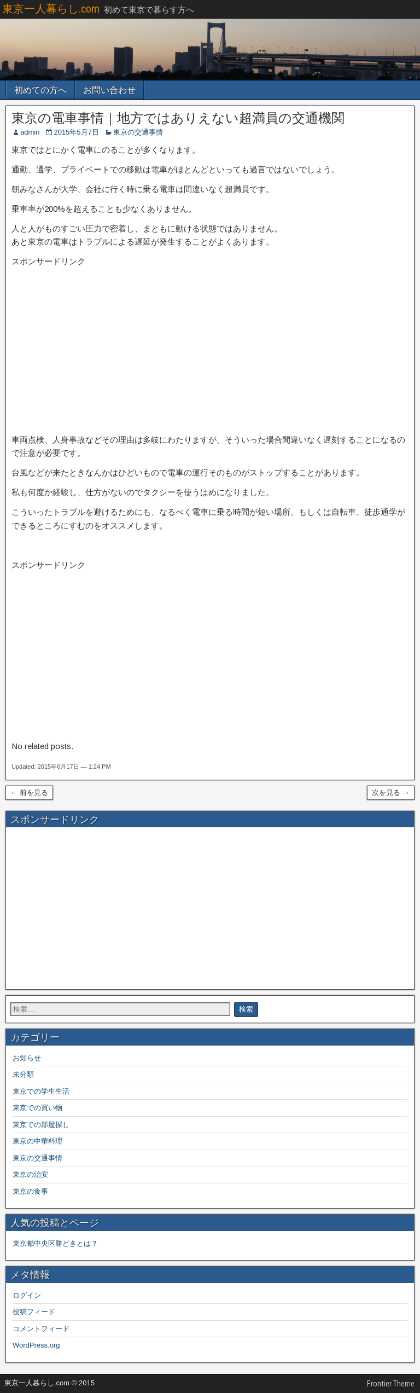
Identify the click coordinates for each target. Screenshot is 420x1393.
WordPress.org (36, 1345)
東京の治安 (30, 1174)
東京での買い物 (37, 1108)
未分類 (23, 1074)
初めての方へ (40, 90)
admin (29, 132)
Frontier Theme (391, 1384)
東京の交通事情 (138, 132)
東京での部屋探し (41, 1125)
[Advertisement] (210, 351)
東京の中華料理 (37, 1141)
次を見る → (391, 792)
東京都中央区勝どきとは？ (55, 1243)
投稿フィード (34, 1312)
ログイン (27, 1295)
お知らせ (27, 1058)
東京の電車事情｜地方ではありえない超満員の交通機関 (178, 118)
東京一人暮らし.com (51, 8)
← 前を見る (29, 792)
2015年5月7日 (76, 132)
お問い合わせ (109, 90)
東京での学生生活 (41, 1091)
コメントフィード (41, 1329)
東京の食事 (30, 1191)
